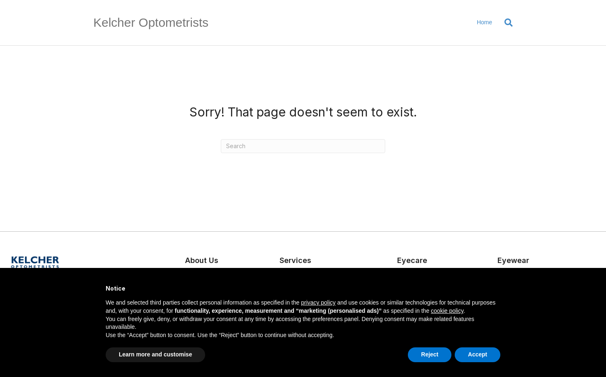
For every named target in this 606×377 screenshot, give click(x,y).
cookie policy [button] (447, 310)
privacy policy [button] (318, 302)
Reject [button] (429, 354)
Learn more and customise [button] (155, 354)
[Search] (505, 22)
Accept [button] (477, 354)
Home (484, 22)
